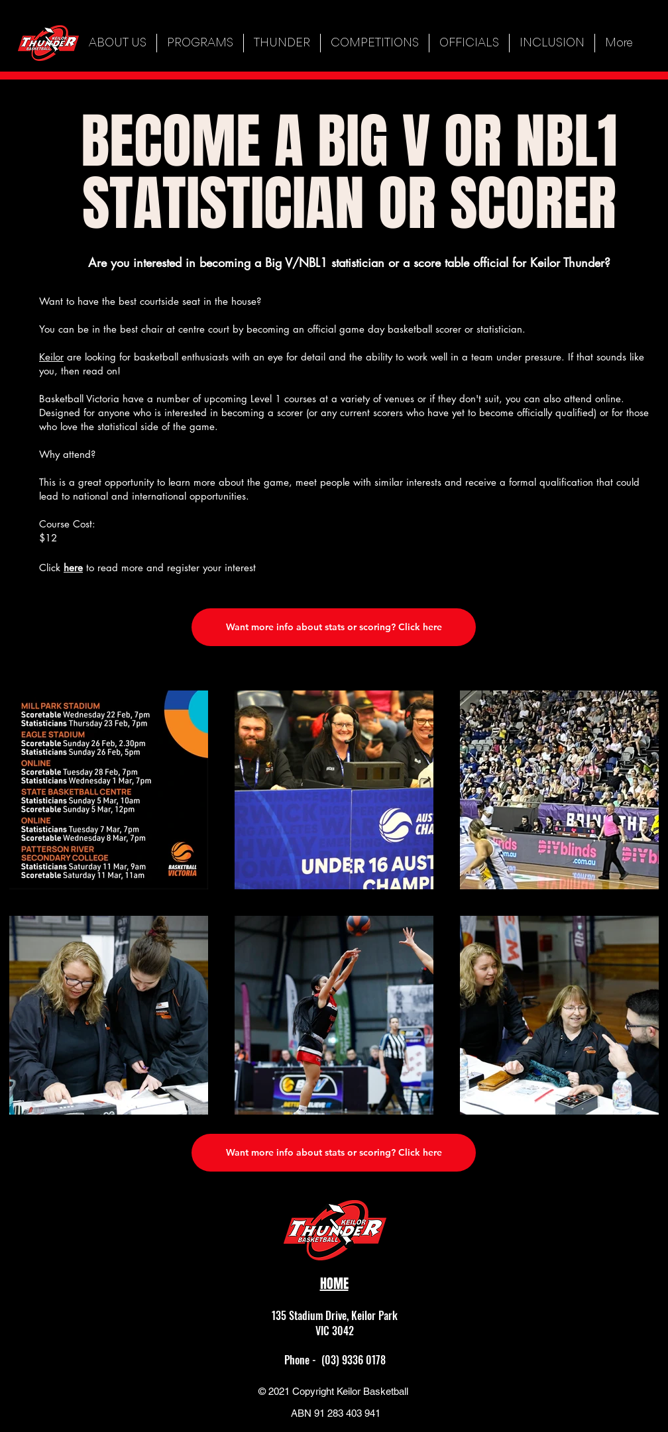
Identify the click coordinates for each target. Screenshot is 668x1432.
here (73, 567)
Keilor (51, 357)
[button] (200, 43)
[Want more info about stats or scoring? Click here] (334, 627)
